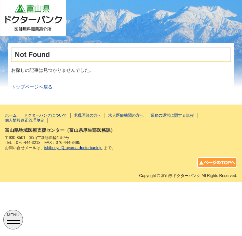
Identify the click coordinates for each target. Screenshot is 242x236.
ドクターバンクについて (45, 115)
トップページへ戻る (31, 86)
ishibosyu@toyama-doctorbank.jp (73, 148)
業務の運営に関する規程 (172, 115)
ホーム (11, 115)
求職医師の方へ (87, 115)
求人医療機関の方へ (126, 115)
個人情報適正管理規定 (24, 120)
